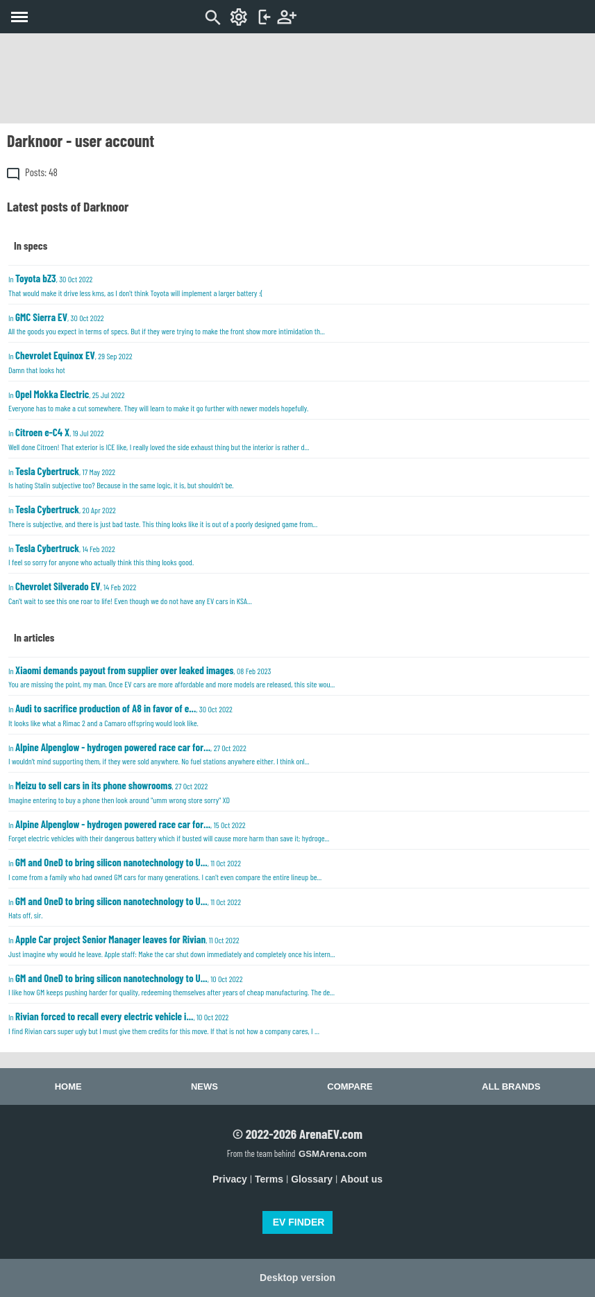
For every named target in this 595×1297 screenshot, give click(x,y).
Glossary (312, 1179)
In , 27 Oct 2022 (159, 753)
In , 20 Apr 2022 (162, 516)
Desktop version (297, 1277)
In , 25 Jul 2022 (158, 400)
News (204, 1086)
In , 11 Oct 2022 (164, 869)
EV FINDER (299, 1222)
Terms (269, 1179)
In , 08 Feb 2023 (171, 676)
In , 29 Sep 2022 (70, 362)
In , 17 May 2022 (121, 477)
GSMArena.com (333, 1154)
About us (361, 1179)
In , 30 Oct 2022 (135, 285)
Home (68, 1086)
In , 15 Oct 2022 (168, 830)
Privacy (229, 1179)
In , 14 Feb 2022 (101, 554)
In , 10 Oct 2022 (171, 984)
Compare (349, 1086)
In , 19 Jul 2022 (158, 439)
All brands (511, 1086)
